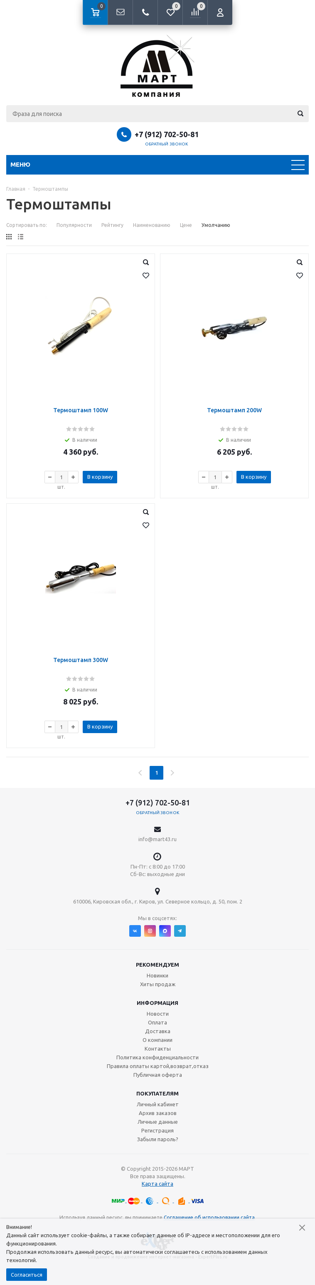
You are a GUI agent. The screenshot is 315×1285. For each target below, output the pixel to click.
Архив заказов (158, 1113)
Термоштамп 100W (80, 410)
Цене (186, 225)
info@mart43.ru (157, 839)
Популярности (74, 225)
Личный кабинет (158, 1104)
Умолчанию (216, 225)
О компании (157, 1040)
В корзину (100, 477)
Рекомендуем (157, 964)
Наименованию (151, 225)
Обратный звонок (166, 144)
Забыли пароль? (157, 1139)
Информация (157, 1003)
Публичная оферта (157, 1075)
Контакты (158, 1048)
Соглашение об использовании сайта (209, 1217)
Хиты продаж (157, 984)
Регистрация (157, 1130)
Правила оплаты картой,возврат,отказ (158, 1066)
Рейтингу (112, 225)
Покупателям (157, 1093)
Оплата (157, 1022)
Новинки (157, 975)
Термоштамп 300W (80, 660)
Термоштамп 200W (234, 410)
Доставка (157, 1031)
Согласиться (26, 1275)
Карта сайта (157, 1184)
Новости (158, 1014)
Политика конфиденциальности (157, 1057)
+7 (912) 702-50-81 (167, 134)
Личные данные (158, 1122)
